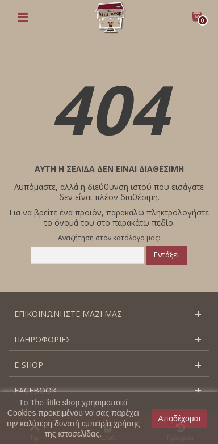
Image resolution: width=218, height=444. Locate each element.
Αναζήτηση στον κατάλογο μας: (109, 238)
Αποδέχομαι (179, 418)
